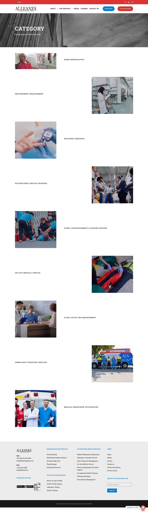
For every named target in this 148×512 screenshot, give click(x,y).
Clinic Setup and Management (80, 317)
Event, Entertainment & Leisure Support (85, 228)
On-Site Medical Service (27, 273)
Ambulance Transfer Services (31, 362)
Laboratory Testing (53, 487)
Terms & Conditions (114, 467)
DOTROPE (89, 503)
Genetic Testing (52, 490)
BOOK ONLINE (108, 8)
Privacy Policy (112, 471)
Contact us (94, 9)
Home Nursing (52, 454)
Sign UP (112, 490)
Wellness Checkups (74, 139)
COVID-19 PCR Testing (54, 484)
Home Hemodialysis (74, 60)
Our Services (64, 9)
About (53, 9)
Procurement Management (29, 94)
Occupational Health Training (31, 183)
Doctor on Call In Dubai (54, 481)
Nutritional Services (53, 467)
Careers (84, 9)
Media (76, 9)
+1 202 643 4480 (21, 468)
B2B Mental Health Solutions (57, 458)
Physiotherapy (52, 464)
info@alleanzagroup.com (24, 461)
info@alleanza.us (22, 470)
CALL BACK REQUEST (125, 8)
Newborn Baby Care (53, 461)
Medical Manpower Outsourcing (81, 407)
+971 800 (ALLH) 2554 (23, 458)
